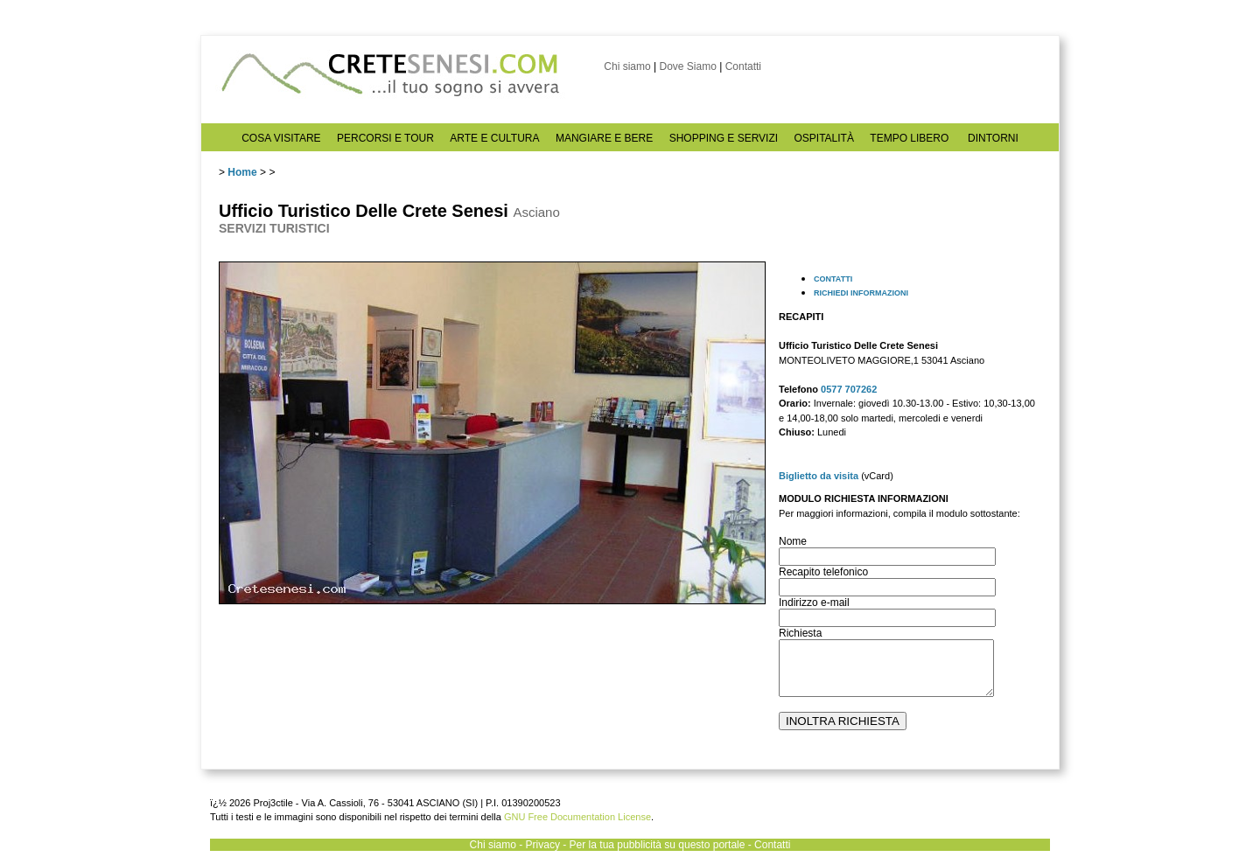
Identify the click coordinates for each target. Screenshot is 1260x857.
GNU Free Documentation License (577, 817)
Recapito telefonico (823, 572)
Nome (793, 541)
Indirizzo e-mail (814, 602)
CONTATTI (833, 279)
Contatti (743, 66)
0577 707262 (849, 389)
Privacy (543, 845)
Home (242, 172)
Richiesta (800, 633)
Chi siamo (627, 66)
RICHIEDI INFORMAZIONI (861, 293)
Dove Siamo (687, 66)
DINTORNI (993, 138)
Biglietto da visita (818, 475)
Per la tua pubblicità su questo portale (658, 845)
